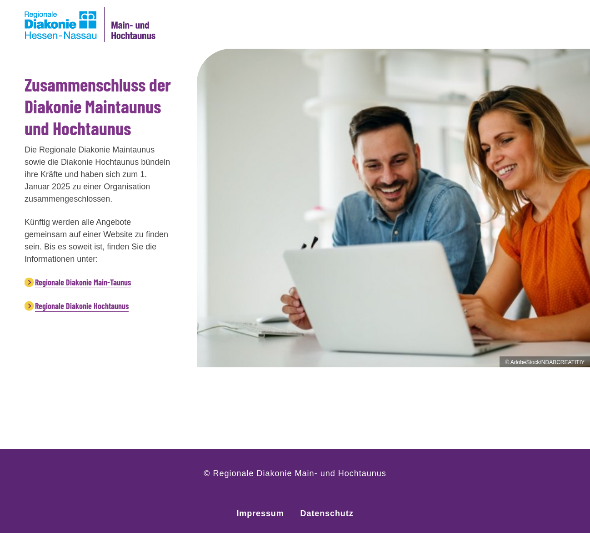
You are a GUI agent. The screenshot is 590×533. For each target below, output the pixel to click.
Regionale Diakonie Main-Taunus (83, 282)
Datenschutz (327, 513)
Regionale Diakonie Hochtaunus (82, 306)
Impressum (260, 513)
